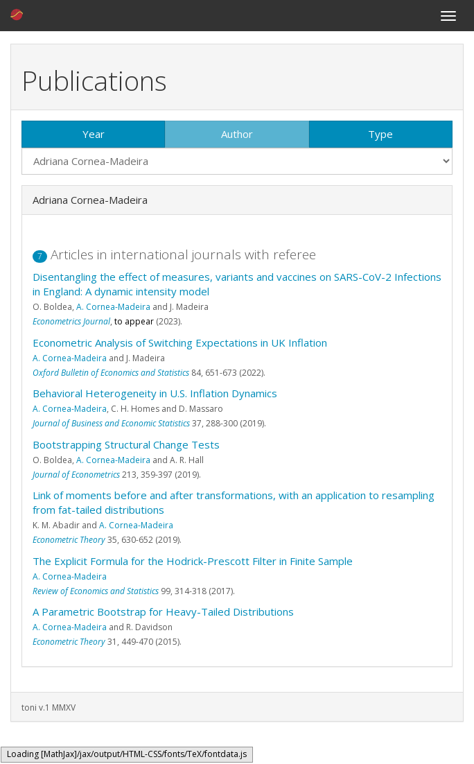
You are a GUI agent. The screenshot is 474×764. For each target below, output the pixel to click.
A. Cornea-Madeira (113, 307)
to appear (134, 321)
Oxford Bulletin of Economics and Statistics (111, 373)
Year (93, 134)
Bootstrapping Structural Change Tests (126, 444)
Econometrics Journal (71, 321)
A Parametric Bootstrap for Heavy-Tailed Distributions (163, 611)
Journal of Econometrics (76, 474)
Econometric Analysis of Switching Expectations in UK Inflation (180, 342)
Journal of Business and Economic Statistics (111, 423)
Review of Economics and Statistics (96, 591)
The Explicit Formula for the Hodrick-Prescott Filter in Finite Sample (193, 561)
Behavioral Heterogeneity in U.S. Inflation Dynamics (155, 393)
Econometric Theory (69, 540)
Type (380, 134)
